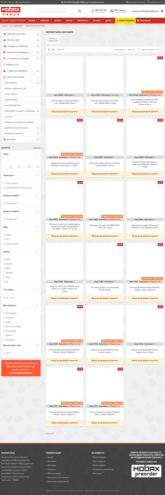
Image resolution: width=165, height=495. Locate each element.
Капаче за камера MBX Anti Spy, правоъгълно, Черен (145, 351)
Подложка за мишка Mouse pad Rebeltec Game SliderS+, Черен (64, 164)
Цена (5, 154)
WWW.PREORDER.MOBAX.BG (21, 373)
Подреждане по (120, 49)
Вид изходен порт (12, 345)
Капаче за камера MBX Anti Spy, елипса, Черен (104, 351)
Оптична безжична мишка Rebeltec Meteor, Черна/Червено (145, 288)
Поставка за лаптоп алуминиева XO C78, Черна (105, 288)
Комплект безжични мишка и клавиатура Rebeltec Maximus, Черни (145, 164)
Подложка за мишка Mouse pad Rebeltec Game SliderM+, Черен (144, 226)
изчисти (37, 148)
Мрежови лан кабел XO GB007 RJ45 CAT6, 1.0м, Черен (105, 226)
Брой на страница (148, 49)
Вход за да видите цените (65, 111)
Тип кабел (8, 289)
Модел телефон (11, 211)
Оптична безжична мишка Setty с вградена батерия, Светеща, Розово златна (145, 101)
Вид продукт (9, 305)
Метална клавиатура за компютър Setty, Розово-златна (105, 164)
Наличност (8, 175)
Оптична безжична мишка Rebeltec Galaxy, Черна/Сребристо (65, 413)
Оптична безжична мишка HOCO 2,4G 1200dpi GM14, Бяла (64, 102)
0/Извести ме (155, 95)
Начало (4, 26)
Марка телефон (11, 195)
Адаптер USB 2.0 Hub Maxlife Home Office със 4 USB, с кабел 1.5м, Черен (64, 288)
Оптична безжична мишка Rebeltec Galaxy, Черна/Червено (105, 413)
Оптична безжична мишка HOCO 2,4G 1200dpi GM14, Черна (104, 102)
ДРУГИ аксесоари (16, 26)
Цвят (5, 227)
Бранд (6, 251)
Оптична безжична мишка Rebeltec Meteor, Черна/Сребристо (65, 351)
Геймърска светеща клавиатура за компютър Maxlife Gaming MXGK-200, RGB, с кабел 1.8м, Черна (65, 226)
